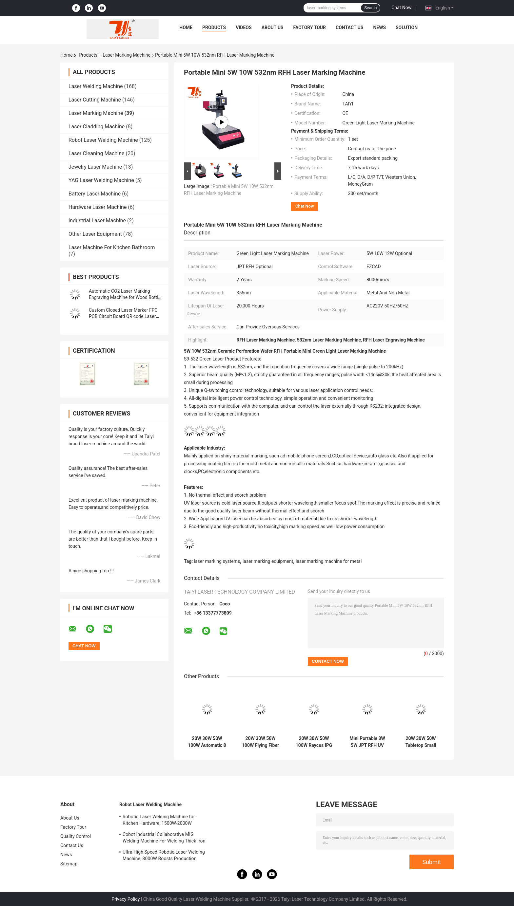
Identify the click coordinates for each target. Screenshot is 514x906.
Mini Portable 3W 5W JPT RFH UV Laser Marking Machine (367, 742)
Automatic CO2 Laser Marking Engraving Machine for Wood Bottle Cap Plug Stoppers (125, 297)
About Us (273, 27)
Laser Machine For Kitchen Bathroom (112, 247)
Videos (244, 27)
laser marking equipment (268, 561)
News (379, 27)
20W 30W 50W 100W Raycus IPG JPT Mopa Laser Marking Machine (314, 742)
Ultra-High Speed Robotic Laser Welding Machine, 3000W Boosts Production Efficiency (164, 856)
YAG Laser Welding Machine (101, 180)
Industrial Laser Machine (97, 220)
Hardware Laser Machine (98, 207)
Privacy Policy (125, 899)
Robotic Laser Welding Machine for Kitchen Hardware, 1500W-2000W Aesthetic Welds (159, 821)
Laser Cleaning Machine (97, 153)
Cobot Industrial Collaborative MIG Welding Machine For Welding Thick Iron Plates (164, 838)
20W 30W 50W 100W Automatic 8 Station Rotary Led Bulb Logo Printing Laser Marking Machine (207, 742)
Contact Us (349, 27)
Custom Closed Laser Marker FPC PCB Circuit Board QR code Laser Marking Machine (123, 316)
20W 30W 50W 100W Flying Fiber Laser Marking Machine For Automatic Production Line (260, 742)
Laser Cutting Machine (95, 100)
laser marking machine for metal (329, 561)
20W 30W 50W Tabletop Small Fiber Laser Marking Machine (421, 742)
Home (185, 27)
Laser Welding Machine (96, 86)
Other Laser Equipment (95, 234)
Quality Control (75, 836)
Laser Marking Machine (126, 55)
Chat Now (401, 7)
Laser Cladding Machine (97, 126)
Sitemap (68, 863)
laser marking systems (217, 561)
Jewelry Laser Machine (95, 167)
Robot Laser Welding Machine (103, 140)
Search (370, 8)
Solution (407, 27)
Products (214, 27)
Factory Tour (309, 27)
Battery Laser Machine (95, 194)
